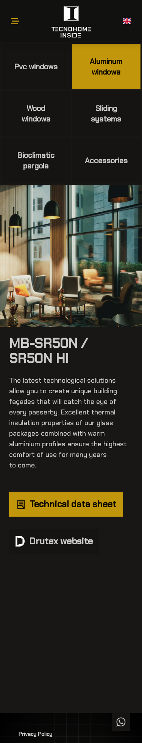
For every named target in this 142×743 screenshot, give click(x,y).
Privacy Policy (35, 734)
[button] (127, 21)
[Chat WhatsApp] (121, 722)
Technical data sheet (66, 504)
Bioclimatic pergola (36, 160)
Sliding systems (106, 113)
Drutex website (54, 541)
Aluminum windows (106, 66)
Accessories (106, 160)
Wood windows (36, 113)
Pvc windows (36, 67)
